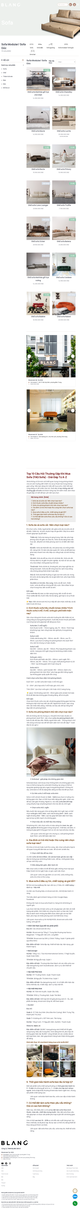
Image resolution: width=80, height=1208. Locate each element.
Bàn (3, 80)
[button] (73, 356)
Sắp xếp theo (51, 62)
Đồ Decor (5, 88)
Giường (3, 1165)
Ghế (3, 73)
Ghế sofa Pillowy (64, 169)
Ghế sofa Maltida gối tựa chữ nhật (38, 93)
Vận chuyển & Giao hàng (73, 1150)
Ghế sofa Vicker (38, 241)
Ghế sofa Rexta (38, 169)
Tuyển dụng (36, 1153)
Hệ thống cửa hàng (37, 1150)
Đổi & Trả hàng (70, 1153)
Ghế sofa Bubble (38, 316)
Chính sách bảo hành (72, 1156)
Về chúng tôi (36, 1147)
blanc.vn (37, 1005)
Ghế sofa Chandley (64, 92)
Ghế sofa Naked (64, 316)
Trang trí (3, 1162)
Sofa (4, 69)
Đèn (3, 84)
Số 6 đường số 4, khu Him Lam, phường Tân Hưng (53, 436)
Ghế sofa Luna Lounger (38, 205)
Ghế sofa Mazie (38, 131)
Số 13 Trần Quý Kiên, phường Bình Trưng (50, 382)
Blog (34, 1156)
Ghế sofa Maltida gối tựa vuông (38, 279)
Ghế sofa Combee (64, 277)
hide (46, 476)
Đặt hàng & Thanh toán (72, 1147)
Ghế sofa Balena (64, 241)
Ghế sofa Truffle (64, 205)
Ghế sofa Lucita (64, 131)
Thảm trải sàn (7, 76)
